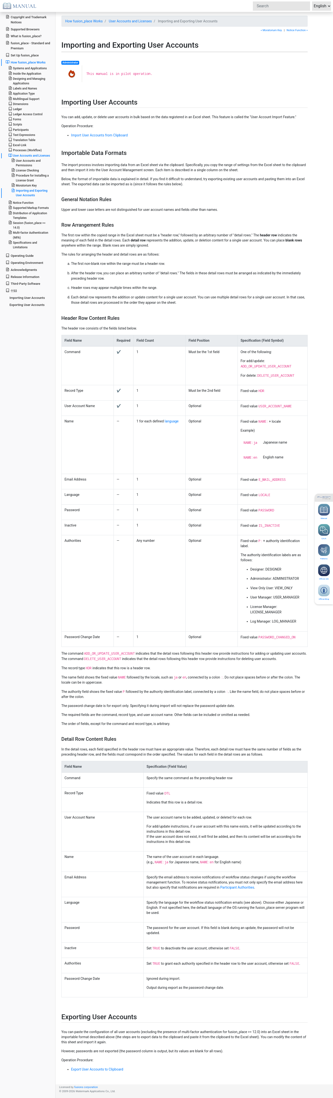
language (172, 421)
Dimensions (18, 104)
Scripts (15, 124)
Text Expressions (21, 135)
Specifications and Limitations (22, 244)
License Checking (25, 170)
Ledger (15, 109)
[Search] (281, 6)
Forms (14, 119)
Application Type (21, 93)
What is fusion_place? (23, 36)
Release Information (22, 277)
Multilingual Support (23, 99)
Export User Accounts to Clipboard (97, 1069)
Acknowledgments (21, 270)
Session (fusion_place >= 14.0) (27, 225)
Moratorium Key (24, 185)
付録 (11, 290)
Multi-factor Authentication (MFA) (28, 234)
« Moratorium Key (271, 30)
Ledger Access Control (25, 114)
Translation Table (21, 140)
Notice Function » (297, 30)
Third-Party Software (23, 283)
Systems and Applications (27, 68)
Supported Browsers (22, 29)
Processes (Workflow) (25, 150)
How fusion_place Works (84, 21)
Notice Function (21, 202)
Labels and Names (22, 88)
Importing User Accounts (27, 298)
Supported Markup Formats (28, 207)
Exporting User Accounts (27, 305)
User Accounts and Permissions (26, 162)
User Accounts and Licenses (130, 21)
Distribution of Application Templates (27, 215)
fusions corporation (86, 1087)
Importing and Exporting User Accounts (29, 192)
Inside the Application (24, 73)
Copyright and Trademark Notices (26, 19)
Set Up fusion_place (22, 55)
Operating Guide (20, 255)
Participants (18, 129)
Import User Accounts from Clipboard (99, 135)
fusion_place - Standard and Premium (28, 45)
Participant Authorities (237, 887)
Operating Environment (24, 262)
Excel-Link (17, 145)
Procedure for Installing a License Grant (30, 177)
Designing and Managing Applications (26, 80)
